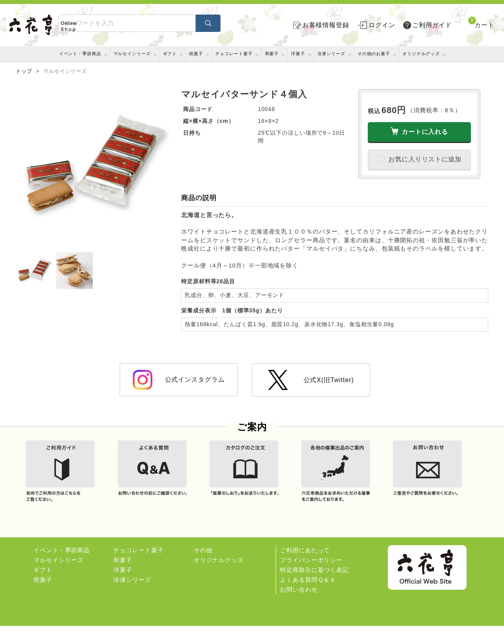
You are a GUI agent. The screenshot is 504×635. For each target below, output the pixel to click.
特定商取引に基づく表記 (314, 579)
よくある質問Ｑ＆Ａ (308, 588)
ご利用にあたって (305, 559)
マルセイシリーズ (132, 53)
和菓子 (272, 53)
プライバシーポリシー (311, 569)
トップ (24, 71)
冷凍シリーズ (331, 53)
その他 (203, 559)
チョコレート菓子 (234, 53)
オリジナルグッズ (421, 53)
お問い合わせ (298, 598)
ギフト (170, 53)
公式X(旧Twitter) (311, 380)
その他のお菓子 (374, 53)
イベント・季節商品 (80, 53)
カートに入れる (425, 131)
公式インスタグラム (178, 380)
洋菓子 (298, 53)
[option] (94, 168)
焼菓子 (196, 53)
